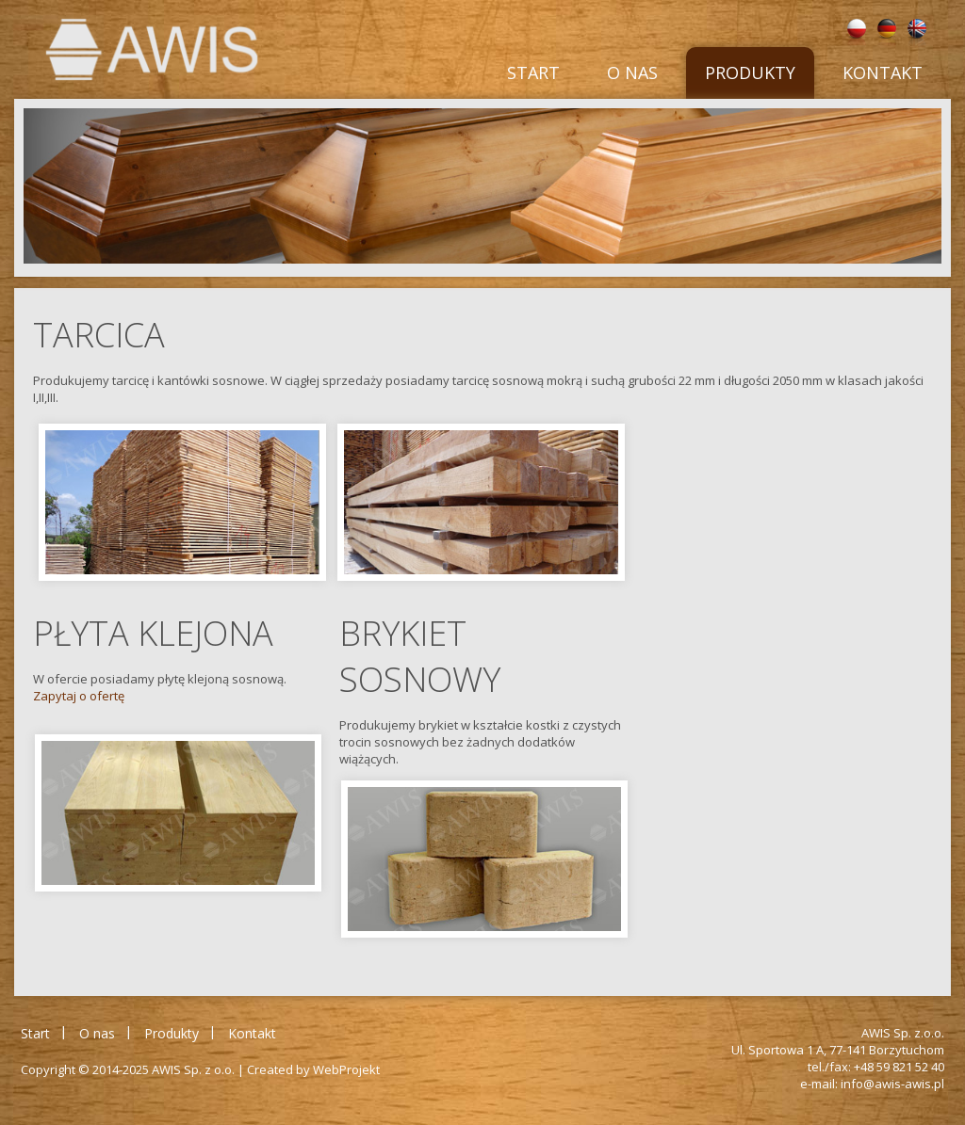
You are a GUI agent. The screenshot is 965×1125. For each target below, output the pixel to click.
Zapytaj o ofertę (78, 695)
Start (533, 72)
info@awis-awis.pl (892, 1083)
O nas (632, 72)
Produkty (750, 72)
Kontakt (882, 72)
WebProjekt (346, 1069)
